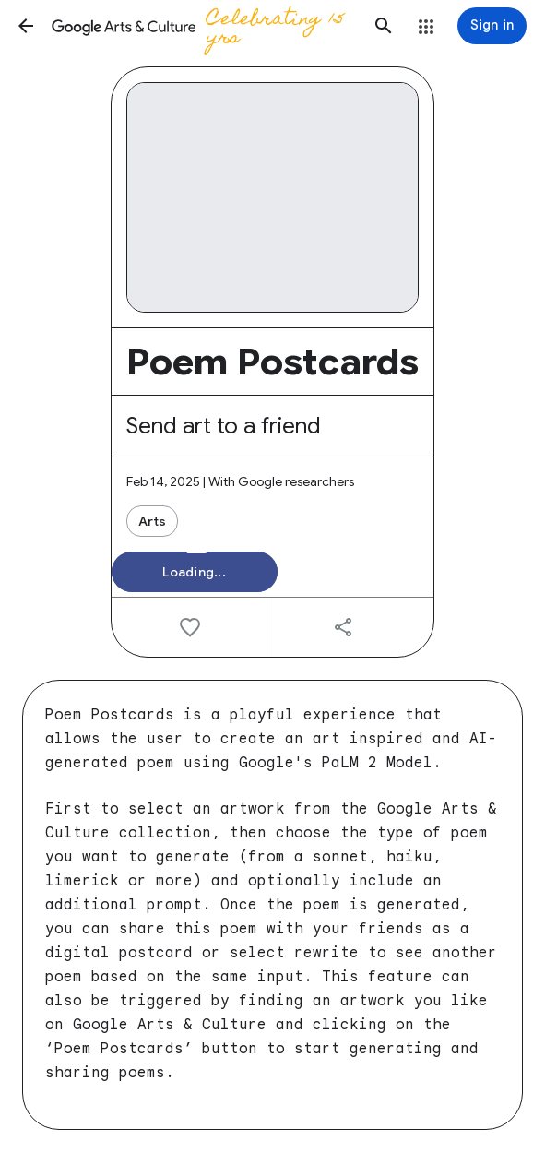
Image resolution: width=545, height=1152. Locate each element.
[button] (26, 26)
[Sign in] (492, 25)
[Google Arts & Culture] (205, 26)
